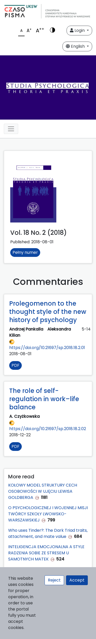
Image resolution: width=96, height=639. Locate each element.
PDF (15, 365)
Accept (76, 580)
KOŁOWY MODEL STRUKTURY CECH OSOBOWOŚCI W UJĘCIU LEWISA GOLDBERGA (42, 491)
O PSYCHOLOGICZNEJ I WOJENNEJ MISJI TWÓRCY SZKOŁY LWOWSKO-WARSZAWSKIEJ (48, 514)
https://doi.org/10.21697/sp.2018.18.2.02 (47, 426)
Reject (54, 580)
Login (78, 30)
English (76, 46)
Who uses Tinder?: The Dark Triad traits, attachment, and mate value (48, 533)
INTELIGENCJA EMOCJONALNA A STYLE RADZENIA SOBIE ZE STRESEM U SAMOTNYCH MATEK (46, 553)
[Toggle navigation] (11, 129)
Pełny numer (25, 252)
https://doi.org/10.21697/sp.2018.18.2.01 (47, 345)
